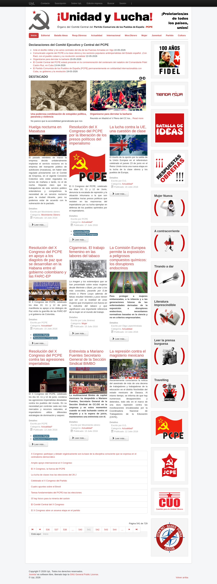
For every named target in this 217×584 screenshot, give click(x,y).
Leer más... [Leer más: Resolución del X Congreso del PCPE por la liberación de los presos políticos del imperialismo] (79, 239)
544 (115, 529)
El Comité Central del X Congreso (47, 504)
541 (89, 529)
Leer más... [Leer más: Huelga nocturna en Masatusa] (38, 224)
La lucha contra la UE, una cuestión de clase (128, 129)
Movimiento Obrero (50, 214)
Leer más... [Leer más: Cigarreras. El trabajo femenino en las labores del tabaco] (79, 333)
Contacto (45, 3)
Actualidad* (87, 222)
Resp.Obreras (79, 35)
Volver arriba (182, 577)
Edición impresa (94, 3)
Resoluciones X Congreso (85, 234)
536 (48, 529)
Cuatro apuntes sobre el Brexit (46, 486)
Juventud (157, 35)
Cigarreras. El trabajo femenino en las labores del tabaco (86, 252)
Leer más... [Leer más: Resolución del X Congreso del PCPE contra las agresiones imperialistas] (38, 444)
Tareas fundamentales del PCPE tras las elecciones (56, 492)
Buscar (110, 3)
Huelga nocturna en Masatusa (45, 129)
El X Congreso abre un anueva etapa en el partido (55, 510)
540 (80, 529)
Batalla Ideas (61, 35)
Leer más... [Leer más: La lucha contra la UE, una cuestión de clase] (119, 194)
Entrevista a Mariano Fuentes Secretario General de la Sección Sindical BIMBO (87, 357)
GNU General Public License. (84, 574)
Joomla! (33, 574)
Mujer (144, 35)
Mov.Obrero (131, 35)
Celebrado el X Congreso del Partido (49, 480)
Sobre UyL (76, 3)
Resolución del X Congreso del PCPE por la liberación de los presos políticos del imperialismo (87, 135)
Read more (138, 118)
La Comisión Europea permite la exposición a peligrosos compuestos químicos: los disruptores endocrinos (128, 258)
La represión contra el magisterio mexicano (128, 353)
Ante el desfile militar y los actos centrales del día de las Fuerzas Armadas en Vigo (73, 50)
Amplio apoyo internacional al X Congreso (51, 463)
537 (56, 529)
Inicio (34, 35)
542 (97, 529)
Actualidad (96, 35)
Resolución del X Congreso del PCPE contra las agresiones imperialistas (46, 357)
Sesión (122, 3)
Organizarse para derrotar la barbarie (51, 59)
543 (106, 529)
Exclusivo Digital (81, 231)
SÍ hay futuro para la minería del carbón (50, 498)
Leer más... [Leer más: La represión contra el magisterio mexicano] (119, 438)
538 (65, 529)
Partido (170, 35)
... (73, 529)
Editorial (45, 35)
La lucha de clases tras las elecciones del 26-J (53, 474)
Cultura (182, 35)
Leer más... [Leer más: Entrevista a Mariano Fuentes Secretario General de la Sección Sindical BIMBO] (79, 438)
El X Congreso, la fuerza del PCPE (48, 469)
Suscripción (60, 3)
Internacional (113, 35)
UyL (32, 3)
